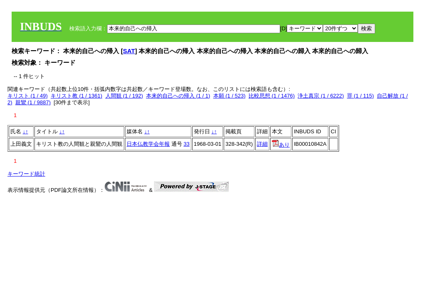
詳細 (262, 144)
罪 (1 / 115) (360, 96)
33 (186, 144)
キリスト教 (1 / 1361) (76, 96)
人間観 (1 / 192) (124, 96)
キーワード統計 (26, 174)
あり (281, 145)
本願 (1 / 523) (229, 96)
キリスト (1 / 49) (27, 96)
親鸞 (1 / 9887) (33, 102)
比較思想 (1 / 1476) (272, 96)
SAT (129, 50)
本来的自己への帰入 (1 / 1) (178, 96)
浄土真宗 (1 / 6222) (321, 96)
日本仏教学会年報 (148, 144)
